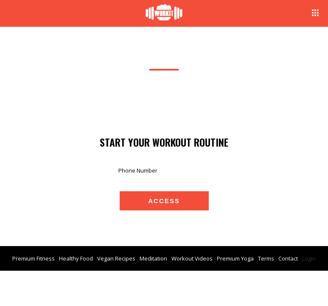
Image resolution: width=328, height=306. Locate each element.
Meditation (153, 258)
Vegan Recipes (116, 258)
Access (164, 200)
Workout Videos (192, 258)
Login (309, 258)
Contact (288, 258)
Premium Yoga (235, 258)
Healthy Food (76, 258)
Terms (266, 258)
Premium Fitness (33, 258)
